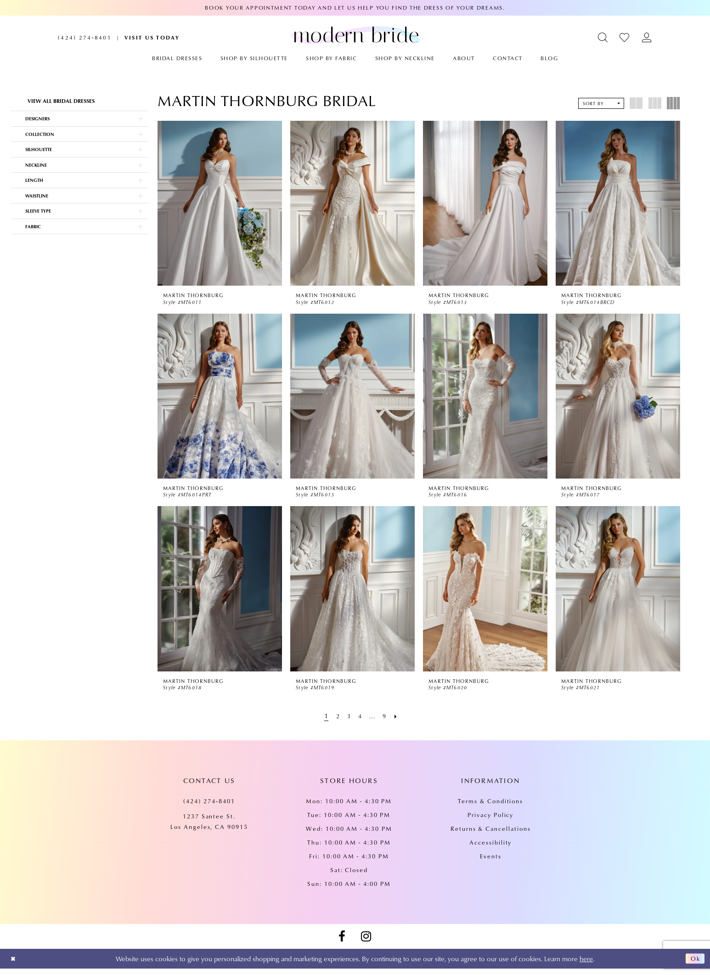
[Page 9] (387, 722)
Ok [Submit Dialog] (694, 965)
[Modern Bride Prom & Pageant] (355, 35)
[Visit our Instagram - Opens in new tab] (366, 943)
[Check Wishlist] (625, 37)
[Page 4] (360, 722)
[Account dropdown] (647, 37)
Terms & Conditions (490, 807)
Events (491, 862)
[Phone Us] (84, 37)
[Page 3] (348, 722)
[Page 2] (335, 722)
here (586, 965)
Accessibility (490, 849)
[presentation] (220, 203)
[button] (603, 37)
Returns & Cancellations (491, 835)
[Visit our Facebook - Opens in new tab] (342, 943)
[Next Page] (400, 722)
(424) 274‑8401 (209, 807)
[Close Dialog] (14, 965)
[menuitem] (84, 37)
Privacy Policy (490, 821)
